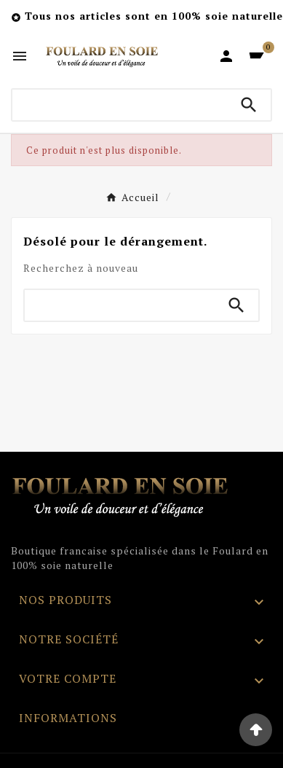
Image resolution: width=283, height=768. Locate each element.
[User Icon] (226, 56)
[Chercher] (119, 105)
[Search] (248, 105)
